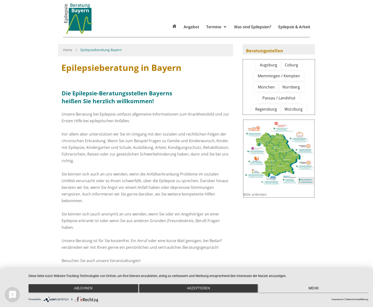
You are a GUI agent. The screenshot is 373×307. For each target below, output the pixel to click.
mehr (318, 290)
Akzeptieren (198, 290)
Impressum (338, 299)
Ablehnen (79, 290)
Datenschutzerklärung (356, 299)
